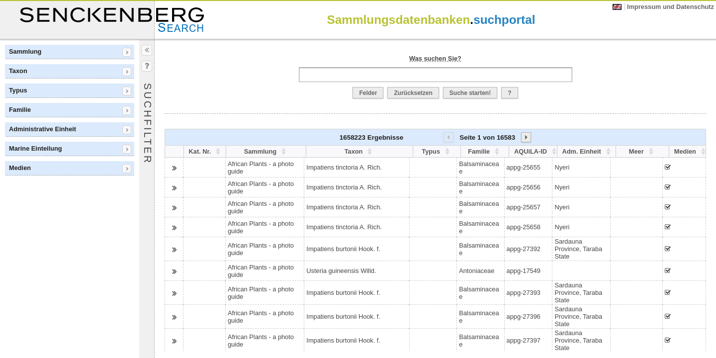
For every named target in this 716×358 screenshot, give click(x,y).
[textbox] (435, 74)
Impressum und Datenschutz (670, 6)
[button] (368, 92)
